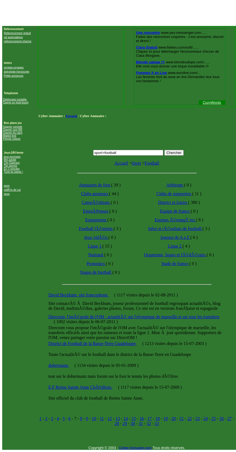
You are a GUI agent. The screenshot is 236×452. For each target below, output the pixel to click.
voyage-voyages (14, 67)
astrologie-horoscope (16, 71)
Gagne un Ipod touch (15, 102)
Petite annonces (13, 75)
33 (157, 423)
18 (157, 418)
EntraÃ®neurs (96, 211)
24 (205, 418)
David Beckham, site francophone (78, 295)
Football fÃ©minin (96, 228)
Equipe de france (175, 211)
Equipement (96, 220)
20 (173, 418)
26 (221, 418)
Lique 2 (175, 246)
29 (125, 423)
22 (189, 418)
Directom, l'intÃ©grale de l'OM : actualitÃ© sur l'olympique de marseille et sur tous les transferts (133, 316)
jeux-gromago (12, 156)
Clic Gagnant (12, 162)
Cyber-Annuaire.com (135, 448)
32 (149, 423)
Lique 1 (95, 246)
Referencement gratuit (17, 33)
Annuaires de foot (95, 185)
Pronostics (96, 263)
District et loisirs (173, 202)
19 (166, 418)
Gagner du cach (12, 132)
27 (229, 418)
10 (94, 418)
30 (133, 423)
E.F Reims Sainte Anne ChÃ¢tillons (80, 387)
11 (102, 418)
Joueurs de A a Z (175, 237)
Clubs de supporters (174, 193)
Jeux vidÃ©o (96, 237)
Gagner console (12, 126)
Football (152, 163)
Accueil (121, 163)
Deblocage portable (15, 99)
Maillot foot (9, 135)
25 (213, 418)
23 (197, 418)
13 (118, 418)
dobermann (58, 365)
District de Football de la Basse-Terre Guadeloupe (92, 343)
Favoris (71, 116)
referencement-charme (17, 41)
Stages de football (96, 272)
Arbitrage (175, 185)
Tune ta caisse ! (13, 171)
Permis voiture (11, 138)
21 (181, 418)
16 (142, 418)
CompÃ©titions (96, 202)
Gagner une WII (12, 129)
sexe (7, 185)
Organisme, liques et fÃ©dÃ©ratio (175, 254)
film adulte (10, 159)
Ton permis (10, 165)
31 (141, 423)
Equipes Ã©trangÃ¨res (175, 220)
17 (149, 418)
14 (125, 418)
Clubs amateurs (95, 193)
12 (109, 418)
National (96, 254)
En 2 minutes (12, 168)
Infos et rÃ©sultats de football (175, 228)
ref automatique (13, 37)
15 (133, 418)
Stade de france (175, 263)
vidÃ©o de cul (12, 189)
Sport (136, 163)
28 (117, 423)
